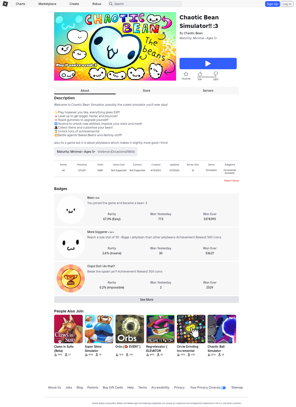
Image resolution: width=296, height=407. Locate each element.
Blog (80, 387)
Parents (92, 387)
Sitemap (237, 387)
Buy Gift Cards (113, 387)
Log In (287, 4)
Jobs (68, 387)
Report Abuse (231, 180)
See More (146, 299)
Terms (142, 387)
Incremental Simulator (230, 171)
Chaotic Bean (193, 33)
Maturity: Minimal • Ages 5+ (198, 38)
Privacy (179, 387)
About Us (54, 387)
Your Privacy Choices (208, 387)
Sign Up (272, 4)
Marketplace (47, 4)
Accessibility (160, 387)
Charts (20, 4)
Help (130, 387)
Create (74, 4)
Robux (96, 4)
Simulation (211, 170)
